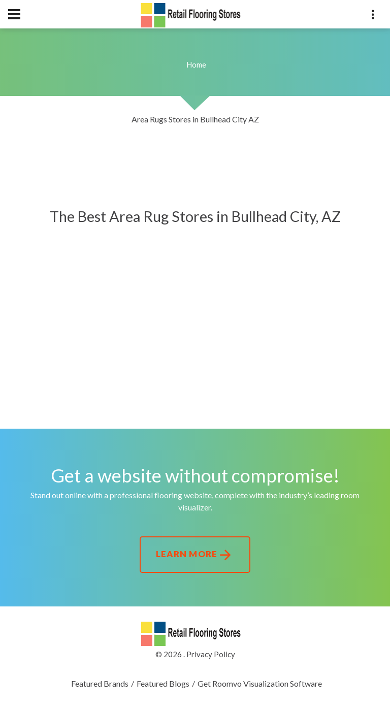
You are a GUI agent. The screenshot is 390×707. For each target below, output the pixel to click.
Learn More (195, 555)
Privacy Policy (210, 654)
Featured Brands (99, 683)
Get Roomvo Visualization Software (260, 683)
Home (196, 64)
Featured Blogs (163, 683)
